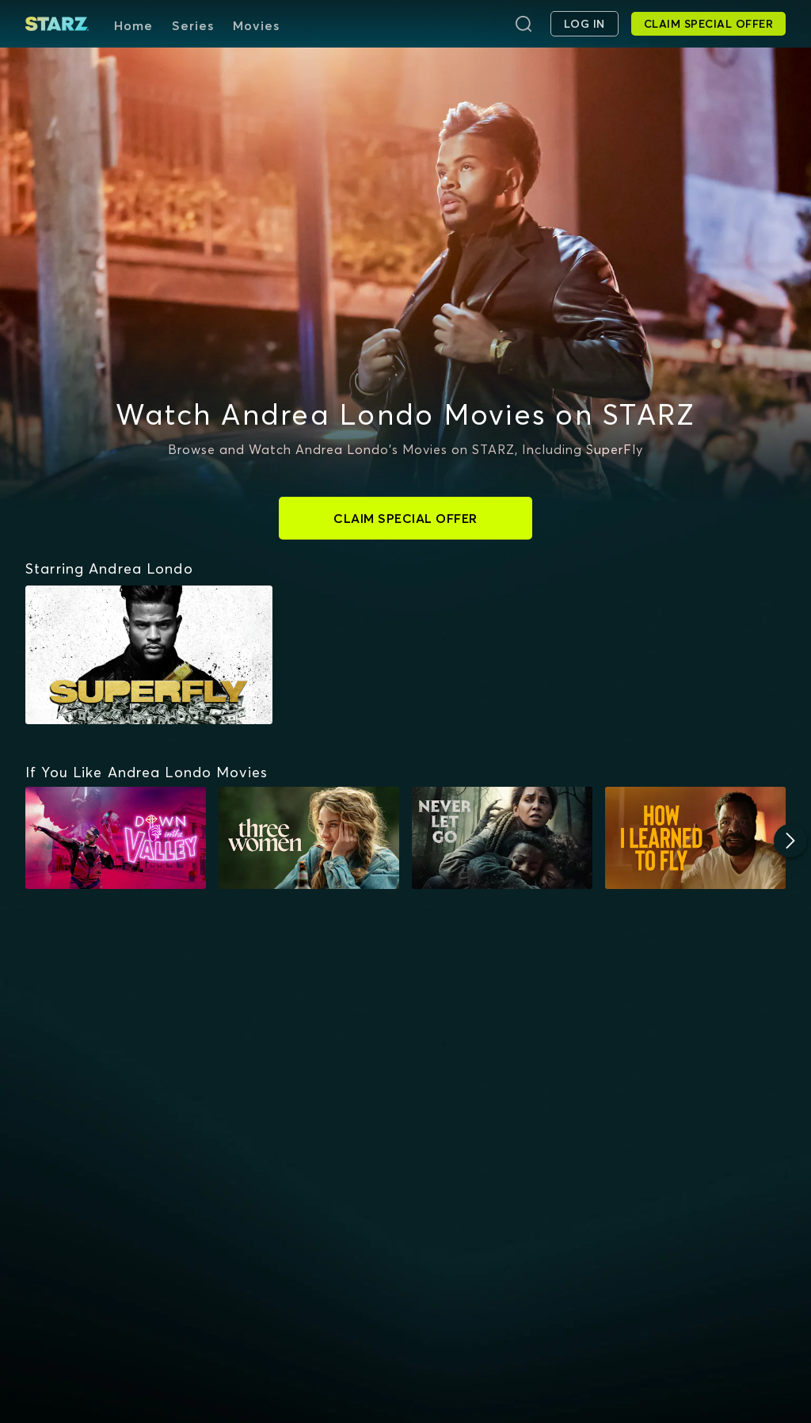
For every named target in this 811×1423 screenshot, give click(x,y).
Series (193, 25)
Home (133, 25)
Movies (256, 25)
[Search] (523, 24)
